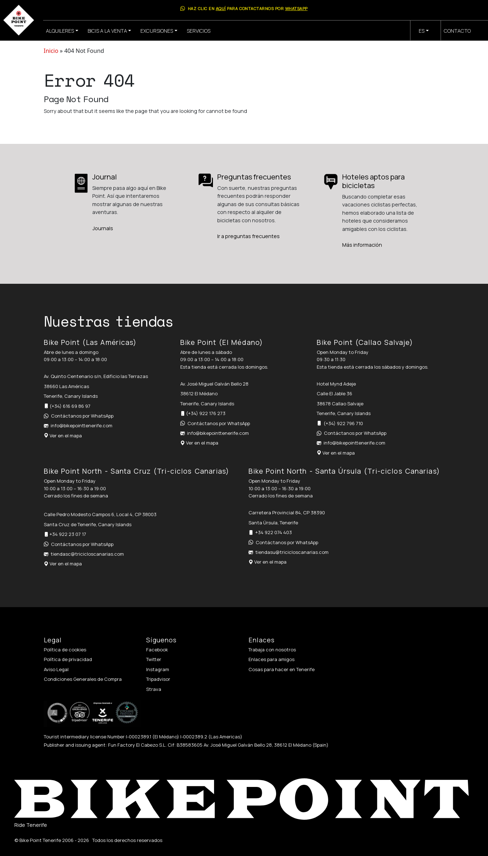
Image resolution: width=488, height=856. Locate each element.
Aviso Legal (56, 669)
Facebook (157, 649)
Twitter (153, 659)
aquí (221, 8)
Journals (102, 228)
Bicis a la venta (107, 30)
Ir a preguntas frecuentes (248, 236)
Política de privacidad (68, 659)
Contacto (457, 30)
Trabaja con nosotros (272, 649)
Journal (104, 177)
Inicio (51, 51)
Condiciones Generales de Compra (83, 679)
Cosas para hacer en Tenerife (281, 669)
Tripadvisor (158, 679)
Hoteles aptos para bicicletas (373, 181)
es (421, 30)
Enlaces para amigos (271, 659)
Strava (153, 689)
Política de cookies (65, 649)
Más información (362, 244)
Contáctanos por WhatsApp (82, 416)
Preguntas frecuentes (254, 177)
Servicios (198, 30)
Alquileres (60, 30)
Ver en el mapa (66, 435)
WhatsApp (296, 8)
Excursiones (156, 30)
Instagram (157, 669)
